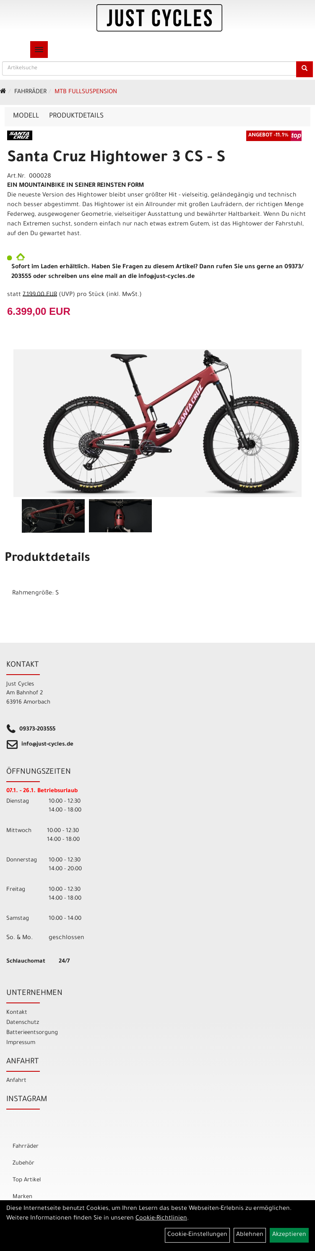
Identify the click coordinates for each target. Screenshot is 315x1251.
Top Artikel (27, 1180)
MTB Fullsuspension (86, 92)
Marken (22, 1197)
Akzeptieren (289, 1235)
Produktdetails (76, 116)
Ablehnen (249, 1235)
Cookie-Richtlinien (161, 1218)
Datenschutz (22, 1023)
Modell (26, 116)
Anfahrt (16, 1081)
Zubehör (23, 1163)
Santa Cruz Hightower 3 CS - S (116, 158)
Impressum (20, 1043)
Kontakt (16, 1013)
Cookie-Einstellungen (197, 1235)
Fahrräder (30, 92)
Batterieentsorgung (32, 1033)
